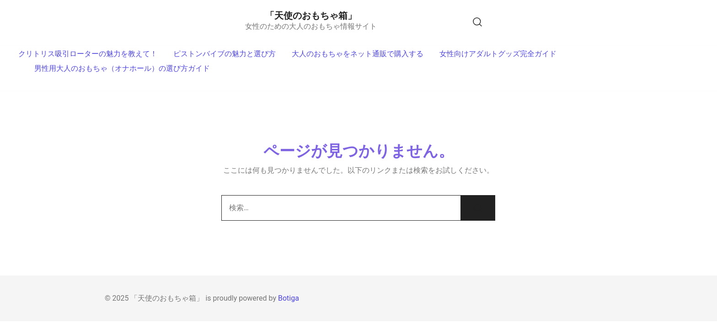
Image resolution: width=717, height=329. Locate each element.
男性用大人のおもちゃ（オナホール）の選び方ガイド (122, 68)
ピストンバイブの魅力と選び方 (224, 53)
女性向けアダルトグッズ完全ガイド (497, 53)
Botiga (288, 298)
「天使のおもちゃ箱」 (311, 15)
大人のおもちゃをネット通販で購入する (357, 53)
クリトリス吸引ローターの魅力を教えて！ (87, 53)
